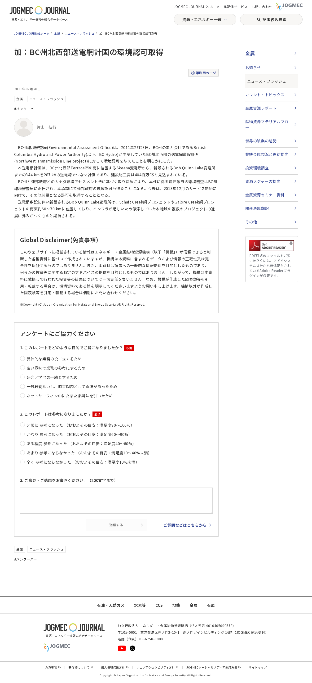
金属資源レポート (261, 108)
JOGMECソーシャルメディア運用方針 (213, 667)
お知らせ (253, 67)
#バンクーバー (25, 108)
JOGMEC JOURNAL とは (193, 6)
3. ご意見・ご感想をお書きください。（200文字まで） (69, 480)
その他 (251, 222)
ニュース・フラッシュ (80, 33)
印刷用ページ (203, 72)
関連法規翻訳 (257, 208)
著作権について (81, 667)
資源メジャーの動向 (263, 181)
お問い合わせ (261, 6)
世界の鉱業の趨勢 (261, 141)
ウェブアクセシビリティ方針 (157, 667)
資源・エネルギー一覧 (201, 19)
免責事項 (53, 667)
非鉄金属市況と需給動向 (267, 154)
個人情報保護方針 (115, 667)
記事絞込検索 (274, 19)
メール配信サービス (232, 6)
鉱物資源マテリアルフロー (267, 124)
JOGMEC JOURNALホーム (32, 33)
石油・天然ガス (110, 605)
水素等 (140, 605)
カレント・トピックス (265, 94)
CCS (159, 605)
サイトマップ (258, 667)
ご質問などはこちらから (185, 525)
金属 (57, 33)
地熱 (176, 605)
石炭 (211, 605)
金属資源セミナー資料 (265, 195)
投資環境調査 (257, 168)
